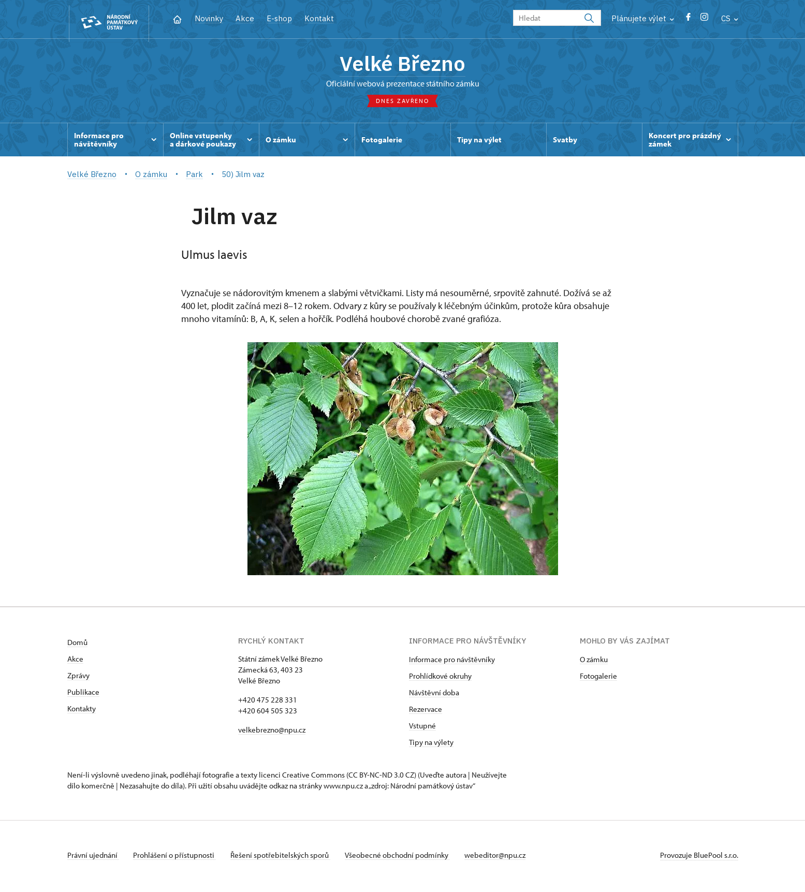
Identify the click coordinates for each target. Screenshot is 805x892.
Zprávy (78, 678)
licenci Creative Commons (302, 777)
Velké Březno (402, 64)
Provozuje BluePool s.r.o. (699, 857)
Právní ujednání (93, 857)
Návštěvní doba (434, 695)
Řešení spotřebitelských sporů (285, 857)
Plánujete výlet (642, 18)
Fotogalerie (598, 678)
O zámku (594, 662)
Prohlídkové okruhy (440, 678)
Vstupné (422, 728)
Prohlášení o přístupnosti (177, 857)
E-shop (279, 18)
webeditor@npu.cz (503, 857)
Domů (77, 645)
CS (729, 18)
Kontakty (81, 711)
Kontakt (319, 18)
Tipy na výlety (431, 745)
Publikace (83, 694)
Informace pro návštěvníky (452, 662)
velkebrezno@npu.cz (271, 732)
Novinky (209, 18)
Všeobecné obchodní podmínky (404, 857)
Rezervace (425, 711)
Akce (245, 18)
